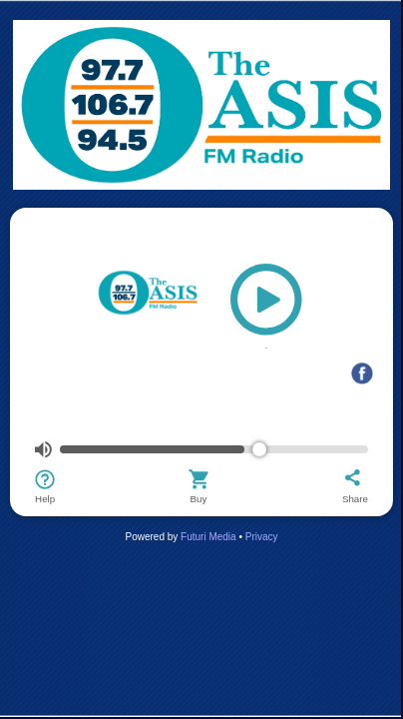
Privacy (261, 536)
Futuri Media (208, 536)
